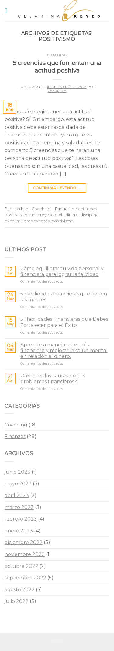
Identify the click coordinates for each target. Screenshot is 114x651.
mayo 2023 (18, 483)
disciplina (89, 215)
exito (10, 221)
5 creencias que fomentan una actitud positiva (57, 66)
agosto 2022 (20, 590)
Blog (57, 641)
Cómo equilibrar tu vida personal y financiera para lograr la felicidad (62, 271)
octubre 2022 (21, 566)
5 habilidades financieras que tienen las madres (63, 297)
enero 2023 (19, 531)
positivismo (62, 221)
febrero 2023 (21, 519)
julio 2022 (17, 601)
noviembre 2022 (25, 554)
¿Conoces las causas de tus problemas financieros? (52, 378)
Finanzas (15, 436)
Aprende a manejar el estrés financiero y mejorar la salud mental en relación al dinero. (64, 350)
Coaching (57, 55)
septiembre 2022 (25, 578)
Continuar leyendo (57, 188)
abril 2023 (17, 495)
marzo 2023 (19, 507)
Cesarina (57, 91)
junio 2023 (17, 472)
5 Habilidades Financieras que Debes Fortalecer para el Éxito (64, 322)
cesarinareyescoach (43, 215)
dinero (71, 215)
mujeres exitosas (33, 221)
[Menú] (8, 10)
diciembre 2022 (24, 542)
